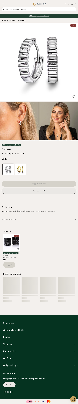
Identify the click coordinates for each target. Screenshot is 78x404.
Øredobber (12, 20)
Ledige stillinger (10, 365)
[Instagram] (5, 392)
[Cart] (75, 4)
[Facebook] (10, 392)
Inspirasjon (8, 323)
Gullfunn (7, 358)
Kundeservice (9, 351)
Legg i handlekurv (39, 184)
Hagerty (5, 255)
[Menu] (4, 4)
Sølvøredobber (22, 20)
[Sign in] (69, 4)
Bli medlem (9, 385)
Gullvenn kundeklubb (13, 330)
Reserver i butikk (39, 191)
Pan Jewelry (6, 149)
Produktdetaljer (9, 219)
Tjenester (7, 344)
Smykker (4, 20)
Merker (6, 337)
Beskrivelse (7, 207)
